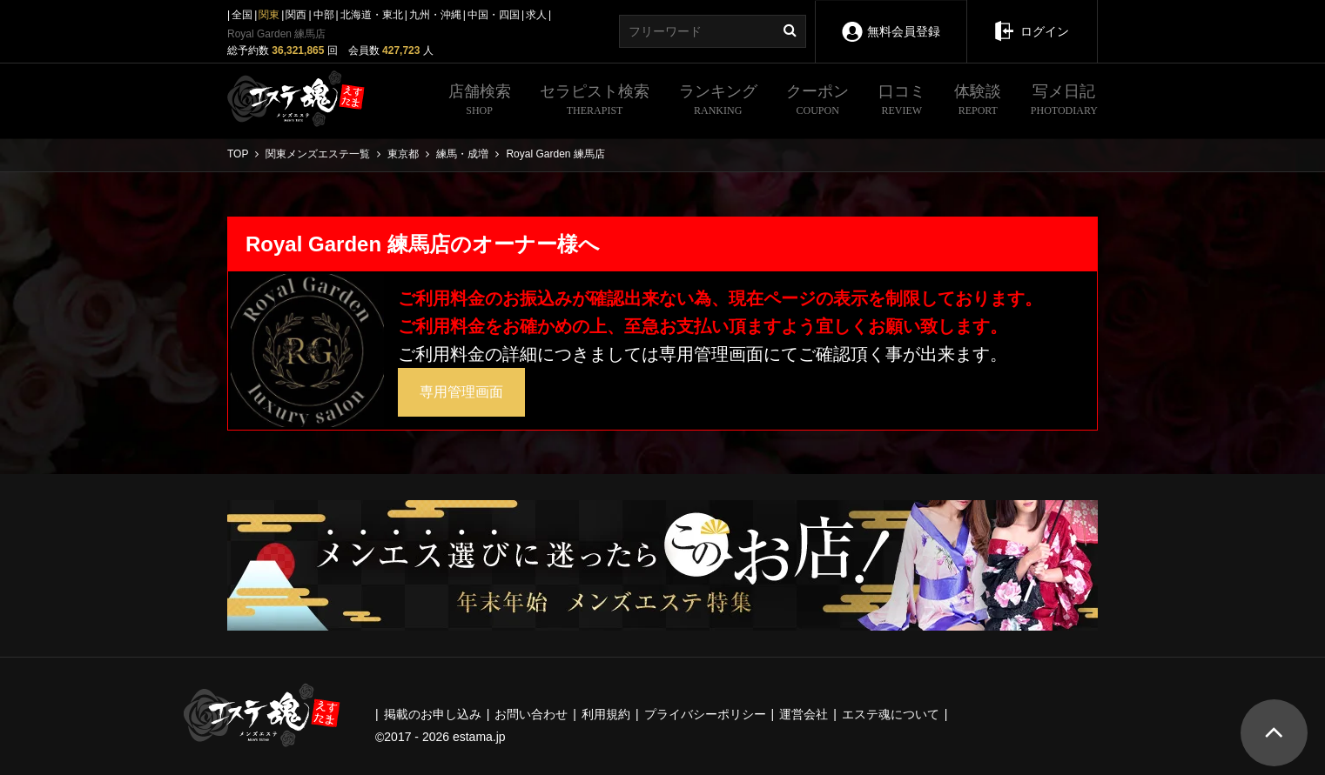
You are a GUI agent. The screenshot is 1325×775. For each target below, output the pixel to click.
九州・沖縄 (435, 15)
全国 (242, 15)
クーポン (817, 102)
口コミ (901, 102)
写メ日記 (1064, 102)
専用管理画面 (461, 391)
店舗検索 (479, 102)
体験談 (977, 102)
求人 (536, 15)
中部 (323, 15)
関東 (269, 15)
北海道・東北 (371, 15)
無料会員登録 (890, 19)
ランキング (718, 102)
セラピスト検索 (594, 102)
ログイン (1032, 19)
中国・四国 (493, 15)
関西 (296, 15)
